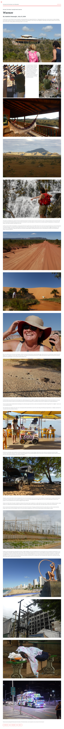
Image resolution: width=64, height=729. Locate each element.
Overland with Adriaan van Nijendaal (11, 4)
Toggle (2, 2)
